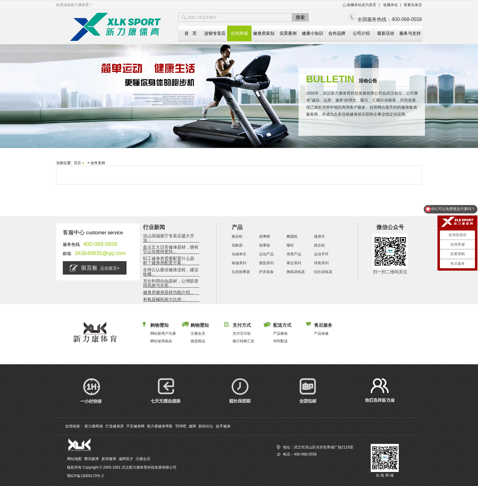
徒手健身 (223, 426)
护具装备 (266, 272)
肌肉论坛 (205, 426)
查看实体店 (413, 5)
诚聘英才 (126, 459)
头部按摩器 (241, 272)
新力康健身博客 (160, 426)
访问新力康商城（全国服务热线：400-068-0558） (317, 461)
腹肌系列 (266, 263)
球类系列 (321, 263)
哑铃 (290, 245)
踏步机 (319, 245)
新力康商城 (93, 426)
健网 (192, 426)
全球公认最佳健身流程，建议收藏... (170, 271)
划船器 (237, 245)
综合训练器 (323, 272)
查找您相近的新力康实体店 (299, 468)
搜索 (300, 17)
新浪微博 (109, 459)
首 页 (190, 33)
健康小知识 (312, 33)
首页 (77, 163)
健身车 (319, 236)
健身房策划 (263, 33)
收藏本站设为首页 (361, 5)
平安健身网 (135, 426)
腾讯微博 (91, 459)
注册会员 (143, 459)
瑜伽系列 (239, 263)
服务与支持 (410, 33)
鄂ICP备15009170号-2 (85, 476)
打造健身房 (114, 426)
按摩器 (264, 245)
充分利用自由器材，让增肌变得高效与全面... (170, 283)
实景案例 (288, 33)
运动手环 (321, 254)
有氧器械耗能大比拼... (164, 299)
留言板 (95, 268)
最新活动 (385, 33)
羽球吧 (180, 426)
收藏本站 (390, 5)
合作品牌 (336, 33)
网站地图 (74, 459)
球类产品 (294, 254)
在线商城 (239, 33)
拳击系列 (294, 263)
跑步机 (237, 236)
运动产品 (266, 254)
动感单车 (239, 254)
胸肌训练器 (296, 272)
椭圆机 (292, 236)
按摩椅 (264, 236)
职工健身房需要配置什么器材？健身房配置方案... (168, 260)
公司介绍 (361, 33)
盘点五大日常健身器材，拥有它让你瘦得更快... (170, 249)
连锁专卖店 (215, 33)
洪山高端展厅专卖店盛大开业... (168, 238)
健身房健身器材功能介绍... (168, 292)
